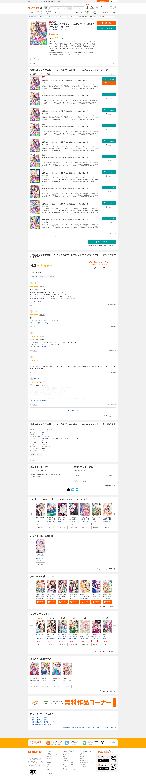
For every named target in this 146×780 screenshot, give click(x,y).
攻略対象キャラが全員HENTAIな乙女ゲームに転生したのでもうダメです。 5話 (65, 142)
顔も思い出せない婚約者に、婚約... (84, 519)
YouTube (49, 771)
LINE (48, 764)
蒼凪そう (85, 638)
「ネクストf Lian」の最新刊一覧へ (106, 569)
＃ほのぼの (38, 346)
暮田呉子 (38, 598)
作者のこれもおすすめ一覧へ (108, 691)
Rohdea (82, 598)
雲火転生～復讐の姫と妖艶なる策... (62, 596)
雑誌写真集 (94, 12)
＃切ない (44, 346)
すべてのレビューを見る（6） (107, 416)
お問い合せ (65, 766)
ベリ (70, 598)
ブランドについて (84, 755)
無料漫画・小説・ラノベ (53, 755)
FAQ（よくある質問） (68, 762)
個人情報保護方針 (84, 760)
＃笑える (34, 276)
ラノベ (71, 12)
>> (101, 236)
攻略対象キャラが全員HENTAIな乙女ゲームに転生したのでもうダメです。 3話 (65, 111)
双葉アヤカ (38, 558)
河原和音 (105, 638)
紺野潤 (48, 598)
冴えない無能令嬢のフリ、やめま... (84, 636)
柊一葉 (65, 638)
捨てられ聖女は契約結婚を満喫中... (73, 636)
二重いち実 (83, 521)
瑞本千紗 (108, 598)
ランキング (49, 758)
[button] (40, 527)
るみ (34, 333)
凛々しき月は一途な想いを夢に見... (95, 596)
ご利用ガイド (115, 12)
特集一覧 (49, 756)
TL (63, 12)
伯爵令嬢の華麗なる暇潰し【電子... (107, 519)
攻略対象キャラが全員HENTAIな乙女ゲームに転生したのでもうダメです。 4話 (65, 126)
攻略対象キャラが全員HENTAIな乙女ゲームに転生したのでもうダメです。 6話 (65, 157)
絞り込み (46, 8)
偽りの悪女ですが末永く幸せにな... (62, 636)
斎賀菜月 (93, 638)
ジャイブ (44, 434)
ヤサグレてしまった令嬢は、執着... (84, 596)
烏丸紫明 (99, 638)
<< (44, 236)
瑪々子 (88, 521)
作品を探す (65, 755)
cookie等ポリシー (84, 764)
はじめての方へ (107, 12)
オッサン (35, 311)
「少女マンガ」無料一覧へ (108, 606)
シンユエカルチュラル (97, 598)
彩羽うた (53, 598)
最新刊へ (49, 74)
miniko (76, 638)
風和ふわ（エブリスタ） (61, 29)
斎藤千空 (51, 29)
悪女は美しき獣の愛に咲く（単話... (95, 636)
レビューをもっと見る (73, 410)
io (33, 283)
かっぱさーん (37, 378)
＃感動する (45, 400)
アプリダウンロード (68, 756)
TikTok (48, 770)
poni (70, 521)
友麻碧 (37, 638)
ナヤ (73, 598)
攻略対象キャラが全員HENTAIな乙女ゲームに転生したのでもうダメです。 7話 (65, 173)
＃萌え (46, 323)
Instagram (49, 768)
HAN (34, 357)
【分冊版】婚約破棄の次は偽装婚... (107, 596)
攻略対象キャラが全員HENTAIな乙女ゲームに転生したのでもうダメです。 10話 (65, 219)
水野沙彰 (111, 521)
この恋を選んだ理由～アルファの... (73, 596)
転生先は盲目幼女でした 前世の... (51, 519)
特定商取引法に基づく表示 (86, 762)
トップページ (50, 753)
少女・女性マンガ (48, 12)
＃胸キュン (43, 276)
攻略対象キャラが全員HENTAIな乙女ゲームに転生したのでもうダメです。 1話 (65, 80)
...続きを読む (81, 398)
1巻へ (42, 74)
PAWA (59, 598)
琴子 (81, 638)
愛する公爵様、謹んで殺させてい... (51, 596)
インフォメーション (68, 764)
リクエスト (65, 768)
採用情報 (82, 756)
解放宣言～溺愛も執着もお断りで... (40, 596)
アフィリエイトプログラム (69, 770)
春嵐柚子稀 (105, 521)
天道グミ (93, 521)
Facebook (49, 773)
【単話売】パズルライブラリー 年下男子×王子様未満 (45, 681)
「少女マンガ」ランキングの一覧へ (106, 651)
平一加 (48, 521)
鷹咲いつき (88, 598)
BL (55, 12)
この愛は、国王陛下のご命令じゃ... (40, 556)
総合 (32, 12)
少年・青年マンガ (40, 12)
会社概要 (82, 753)
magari (37, 521)
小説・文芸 (79, 12)
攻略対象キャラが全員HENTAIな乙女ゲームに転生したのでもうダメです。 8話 (65, 188)
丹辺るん (53, 521)
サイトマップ (83, 766)
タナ (104, 598)
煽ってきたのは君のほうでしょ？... (62, 519)
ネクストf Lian (46, 436)
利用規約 (82, 758)
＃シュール (51, 276)
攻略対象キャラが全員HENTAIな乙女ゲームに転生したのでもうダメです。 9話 (65, 204)
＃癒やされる (40, 323)
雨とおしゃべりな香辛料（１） (95, 518)
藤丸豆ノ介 (42, 638)
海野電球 (71, 638)
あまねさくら (61, 521)
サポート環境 (66, 760)
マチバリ (74, 521)
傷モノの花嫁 (39, 634)
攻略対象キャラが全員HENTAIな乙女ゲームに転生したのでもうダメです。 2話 (65, 95)
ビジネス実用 (87, 12)
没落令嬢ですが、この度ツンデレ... (73, 519)
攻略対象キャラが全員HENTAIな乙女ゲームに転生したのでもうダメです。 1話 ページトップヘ (89, 727)
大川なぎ (60, 638)
